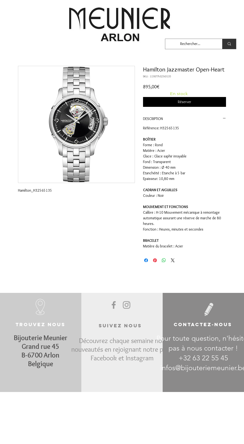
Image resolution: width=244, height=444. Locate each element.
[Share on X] (173, 260)
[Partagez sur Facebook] (146, 260)
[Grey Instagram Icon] (127, 305)
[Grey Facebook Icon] (114, 305)
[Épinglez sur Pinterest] (155, 260)
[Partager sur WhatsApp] (164, 260)
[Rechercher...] (190, 44)
